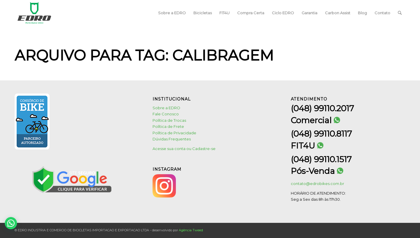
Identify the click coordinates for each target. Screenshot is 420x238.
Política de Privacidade (174, 133)
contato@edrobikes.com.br (317, 183)
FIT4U (307, 145)
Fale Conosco (166, 114)
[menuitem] (172, 13)
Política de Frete (168, 126)
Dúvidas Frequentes (172, 139)
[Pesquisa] (399, 13)
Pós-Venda (317, 171)
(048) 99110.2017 (322, 108)
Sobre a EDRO (166, 107)
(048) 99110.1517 (321, 159)
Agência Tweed (191, 230)
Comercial (315, 120)
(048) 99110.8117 (321, 134)
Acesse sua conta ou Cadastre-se (184, 148)
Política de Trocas (169, 120)
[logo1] (34, 13)
